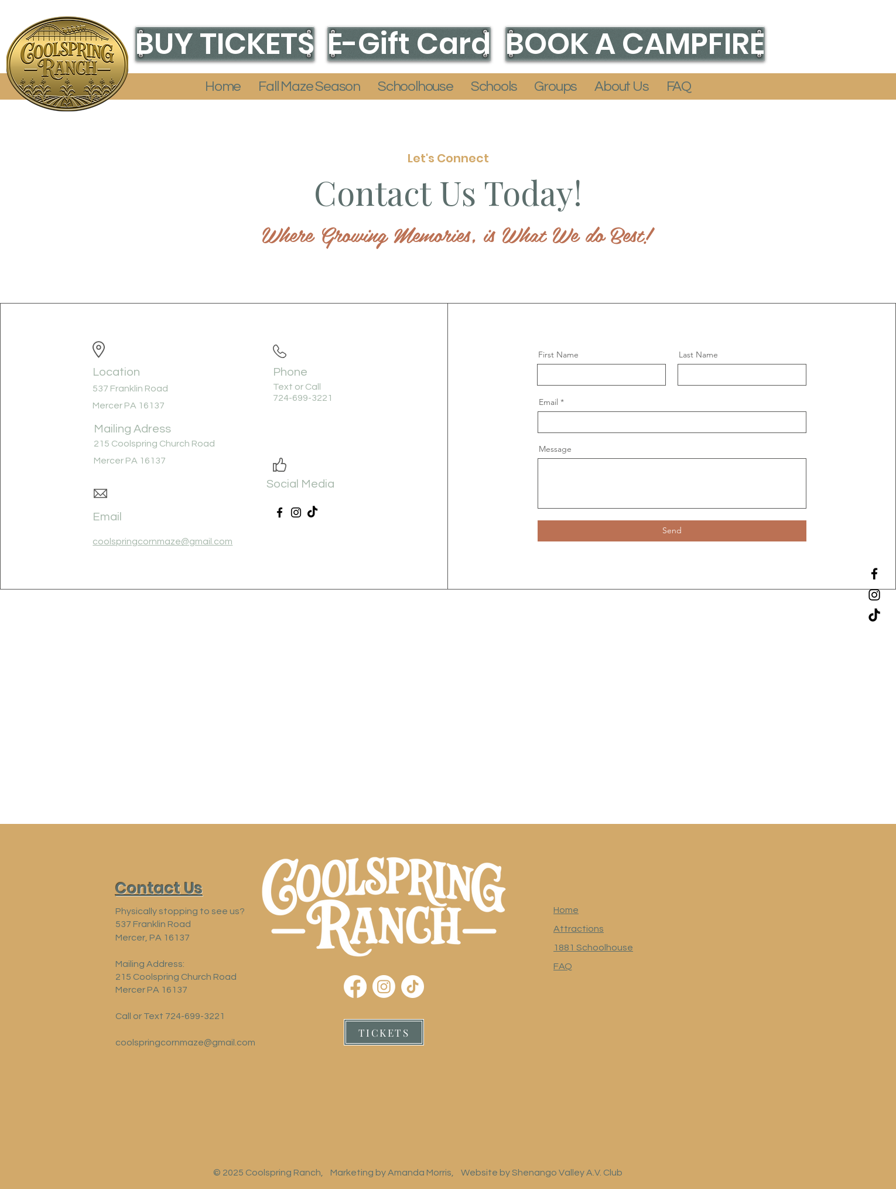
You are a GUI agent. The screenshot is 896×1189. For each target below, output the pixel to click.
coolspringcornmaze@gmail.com (185, 1042)
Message (555, 449)
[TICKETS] (384, 1032)
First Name (558, 354)
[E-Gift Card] (409, 43)
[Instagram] (874, 594)
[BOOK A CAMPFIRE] (635, 43)
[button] (309, 86)
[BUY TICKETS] (224, 43)
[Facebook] (874, 573)
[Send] (672, 530)
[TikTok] (874, 616)
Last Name (698, 354)
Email (548, 402)
